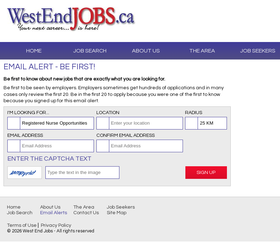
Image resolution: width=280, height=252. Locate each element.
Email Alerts (53, 212)
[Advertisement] (256, 105)
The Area (202, 51)
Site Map (116, 212)
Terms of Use (22, 225)
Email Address (25, 135)
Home (34, 51)
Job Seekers (121, 207)
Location (107, 112)
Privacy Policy (56, 225)
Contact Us (86, 212)
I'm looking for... (28, 112)
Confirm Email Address (125, 135)
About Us (146, 51)
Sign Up (206, 172)
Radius (193, 112)
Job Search (89, 51)
